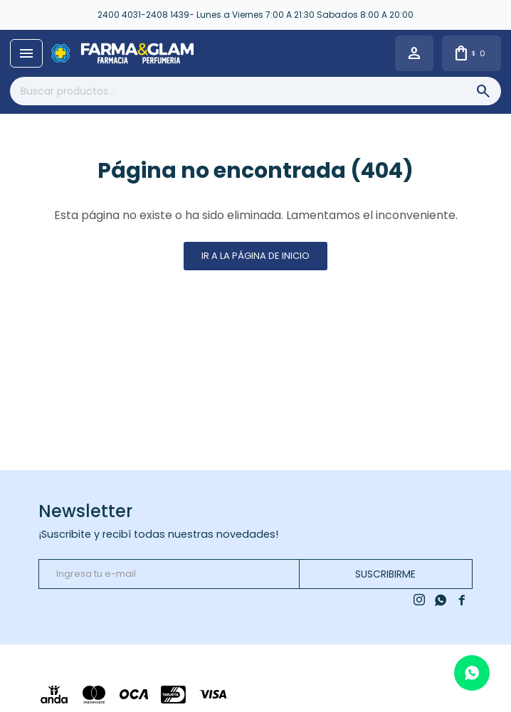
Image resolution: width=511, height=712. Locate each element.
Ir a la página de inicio (255, 255)
